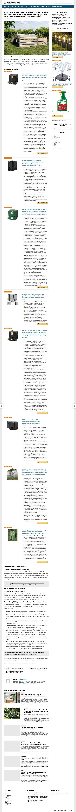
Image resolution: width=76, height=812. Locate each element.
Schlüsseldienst (56, 145)
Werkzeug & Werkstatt (58, 6)
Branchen (20, 6)
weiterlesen (35, 704)
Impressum (70, 810)
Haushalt (55, 143)
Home (5, 6)
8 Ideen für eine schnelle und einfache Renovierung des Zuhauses (32, 728)
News (49, 6)
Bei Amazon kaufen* (43, 153)
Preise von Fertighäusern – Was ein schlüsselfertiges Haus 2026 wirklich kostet (33, 695)
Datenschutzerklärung (62, 810)
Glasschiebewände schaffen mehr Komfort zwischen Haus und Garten (33, 772)
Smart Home (44, 6)
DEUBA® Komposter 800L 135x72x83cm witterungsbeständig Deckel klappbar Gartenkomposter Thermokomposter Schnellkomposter (32, 422)
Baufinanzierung (12, 6)
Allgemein (23, 725)
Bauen (25, 6)
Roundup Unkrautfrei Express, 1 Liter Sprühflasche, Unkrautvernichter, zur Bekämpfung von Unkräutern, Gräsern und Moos (61, 113)
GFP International (57, 142)
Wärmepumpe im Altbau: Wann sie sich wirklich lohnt (35, 758)
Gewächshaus (36, 6)
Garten (30, 6)
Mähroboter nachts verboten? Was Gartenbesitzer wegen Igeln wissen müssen (33, 743)
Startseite (55, 810)
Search (71, 3)
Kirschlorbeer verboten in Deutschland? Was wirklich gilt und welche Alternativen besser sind (36, 711)
